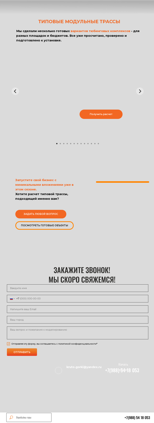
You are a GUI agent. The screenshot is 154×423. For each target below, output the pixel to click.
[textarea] (77, 333)
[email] (77, 309)
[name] (77, 288)
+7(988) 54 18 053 (137, 417)
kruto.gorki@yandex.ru (84, 367)
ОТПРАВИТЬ (22, 352)
